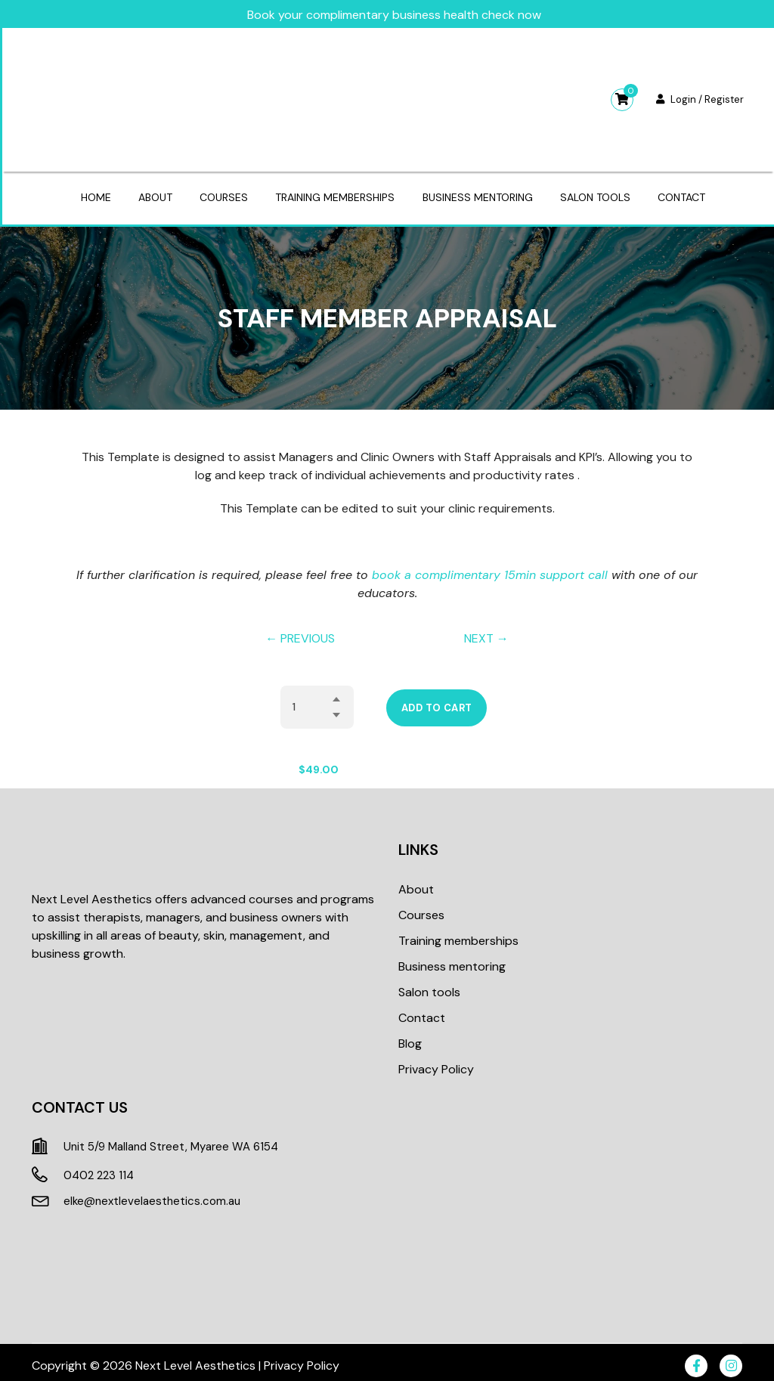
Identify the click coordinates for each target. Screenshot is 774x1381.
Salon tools (600, 193)
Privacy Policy (436, 1061)
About (149, 193)
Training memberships (335, 193)
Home (87, 193)
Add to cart (436, 699)
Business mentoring (480, 193)
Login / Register (698, 97)
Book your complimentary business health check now (393, 12)
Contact (690, 193)
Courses (221, 193)
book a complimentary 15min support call (490, 566)
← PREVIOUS (300, 630)
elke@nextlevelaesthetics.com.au (151, 1192)
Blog (410, 1035)
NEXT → (486, 630)
